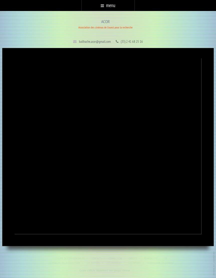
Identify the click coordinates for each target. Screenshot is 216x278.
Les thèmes (135, 263)
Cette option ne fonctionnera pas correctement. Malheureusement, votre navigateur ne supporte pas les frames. (108, 146)
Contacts (97, 258)
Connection (115, 258)
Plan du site (151, 258)
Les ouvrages (114, 263)
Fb (166, 258)
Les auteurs (93, 263)
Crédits (133, 258)
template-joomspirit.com (214, 263)
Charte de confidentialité (70, 258)
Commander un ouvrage (161, 263)
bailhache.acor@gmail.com (95, 41)
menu (108, 5)
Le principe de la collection (64, 263)
